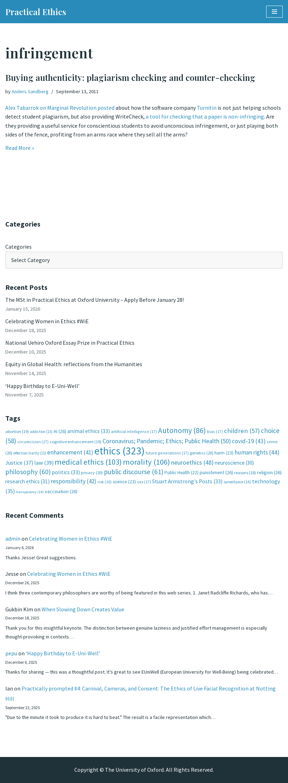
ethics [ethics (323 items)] (119, 450)
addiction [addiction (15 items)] (41, 431)
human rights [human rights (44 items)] (257, 452)
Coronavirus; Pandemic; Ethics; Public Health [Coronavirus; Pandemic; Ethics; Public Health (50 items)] (166, 441)
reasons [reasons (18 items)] (245, 472)
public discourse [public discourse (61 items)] (133, 471)
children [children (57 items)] (242, 431)
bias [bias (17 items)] (215, 431)
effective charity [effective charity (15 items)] (29, 453)
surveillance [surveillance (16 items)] (237, 481)
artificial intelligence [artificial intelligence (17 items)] (134, 431)
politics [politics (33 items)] (66, 472)
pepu (11, 653)
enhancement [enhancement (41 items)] (70, 452)
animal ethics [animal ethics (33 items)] (88, 431)
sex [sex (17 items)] (144, 481)
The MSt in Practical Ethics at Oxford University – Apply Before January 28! (94, 299)
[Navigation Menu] (274, 12)
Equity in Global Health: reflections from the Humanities (73, 364)
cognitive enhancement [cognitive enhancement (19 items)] (75, 441)
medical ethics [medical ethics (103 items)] (88, 462)
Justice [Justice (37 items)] (19, 462)
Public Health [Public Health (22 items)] (181, 473)
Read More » (19, 147)
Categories (18, 246)
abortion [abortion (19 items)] (17, 431)
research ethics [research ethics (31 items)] (27, 481)
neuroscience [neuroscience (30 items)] (234, 462)
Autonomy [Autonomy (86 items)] (182, 430)
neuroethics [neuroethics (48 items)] (192, 462)
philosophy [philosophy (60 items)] (28, 471)
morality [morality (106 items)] (146, 462)
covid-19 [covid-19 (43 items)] (249, 441)
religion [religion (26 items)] (269, 472)
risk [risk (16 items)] (105, 481)
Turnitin (207, 107)
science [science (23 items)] (124, 482)
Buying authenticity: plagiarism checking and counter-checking (130, 77)
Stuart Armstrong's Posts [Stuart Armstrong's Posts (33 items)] (187, 481)
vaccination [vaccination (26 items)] (61, 491)
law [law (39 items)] (44, 462)
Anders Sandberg (30, 91)
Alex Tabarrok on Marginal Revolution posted (59, 107)
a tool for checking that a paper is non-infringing (205, 116)
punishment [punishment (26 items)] (216, 472)
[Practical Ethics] (35, 11)
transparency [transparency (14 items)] (30, 492)
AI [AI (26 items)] (60, 431)
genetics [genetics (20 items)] (201, 453)
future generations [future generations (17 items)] (167, 453)
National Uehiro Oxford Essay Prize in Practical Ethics (69, 342)
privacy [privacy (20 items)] (92, 472)
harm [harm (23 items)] (223, 453)
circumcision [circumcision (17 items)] (33, 441)
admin (12, 538)
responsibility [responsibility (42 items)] (73, 481)
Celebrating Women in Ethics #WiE (47, 321)
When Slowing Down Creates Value (83, 609)
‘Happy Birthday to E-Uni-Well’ (42, 385)
